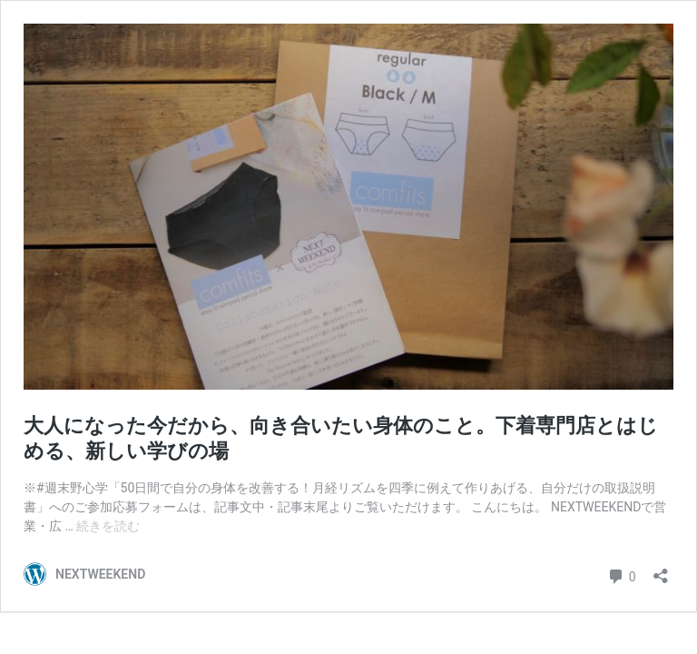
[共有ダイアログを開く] (660, 570)
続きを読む (108, 526)
